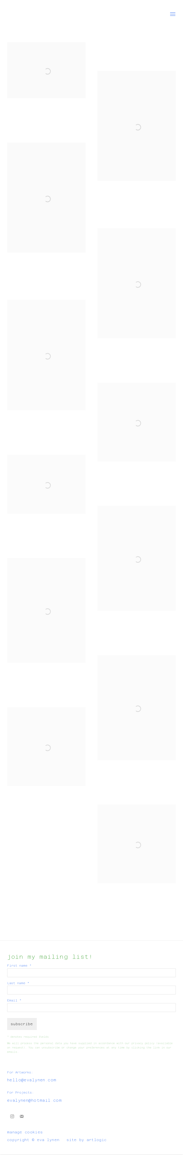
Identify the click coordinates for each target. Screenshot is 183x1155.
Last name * (18, 983)
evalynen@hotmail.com (34, 1100)
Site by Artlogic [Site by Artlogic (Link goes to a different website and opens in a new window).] (87, 1140)
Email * (14, 1000)
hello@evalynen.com (31, 1080)
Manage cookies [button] (25, 1132)
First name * (19, 965)
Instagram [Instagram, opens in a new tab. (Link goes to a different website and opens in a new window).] (12, 1117)
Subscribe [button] (22, 1024)
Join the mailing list (22, 1117)
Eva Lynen (21, 14)
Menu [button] (172, 14)
